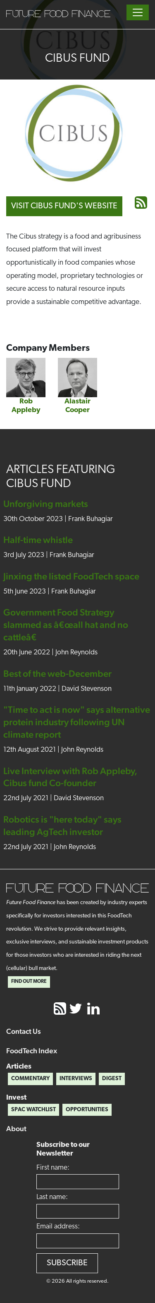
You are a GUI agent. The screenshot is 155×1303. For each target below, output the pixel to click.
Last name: (52, 1197)
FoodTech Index (31, 1050)
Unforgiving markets (45, 503)
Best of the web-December (57, 673)
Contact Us (23, 1031)
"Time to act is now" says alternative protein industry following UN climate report (76, 722)
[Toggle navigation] (137, 12)
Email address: (58, 1226)
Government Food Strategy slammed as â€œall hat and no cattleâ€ (65, 624)
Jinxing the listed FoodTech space (71, 576)
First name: (52, 1167)
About (16, 1128)
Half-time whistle (38, 539)
